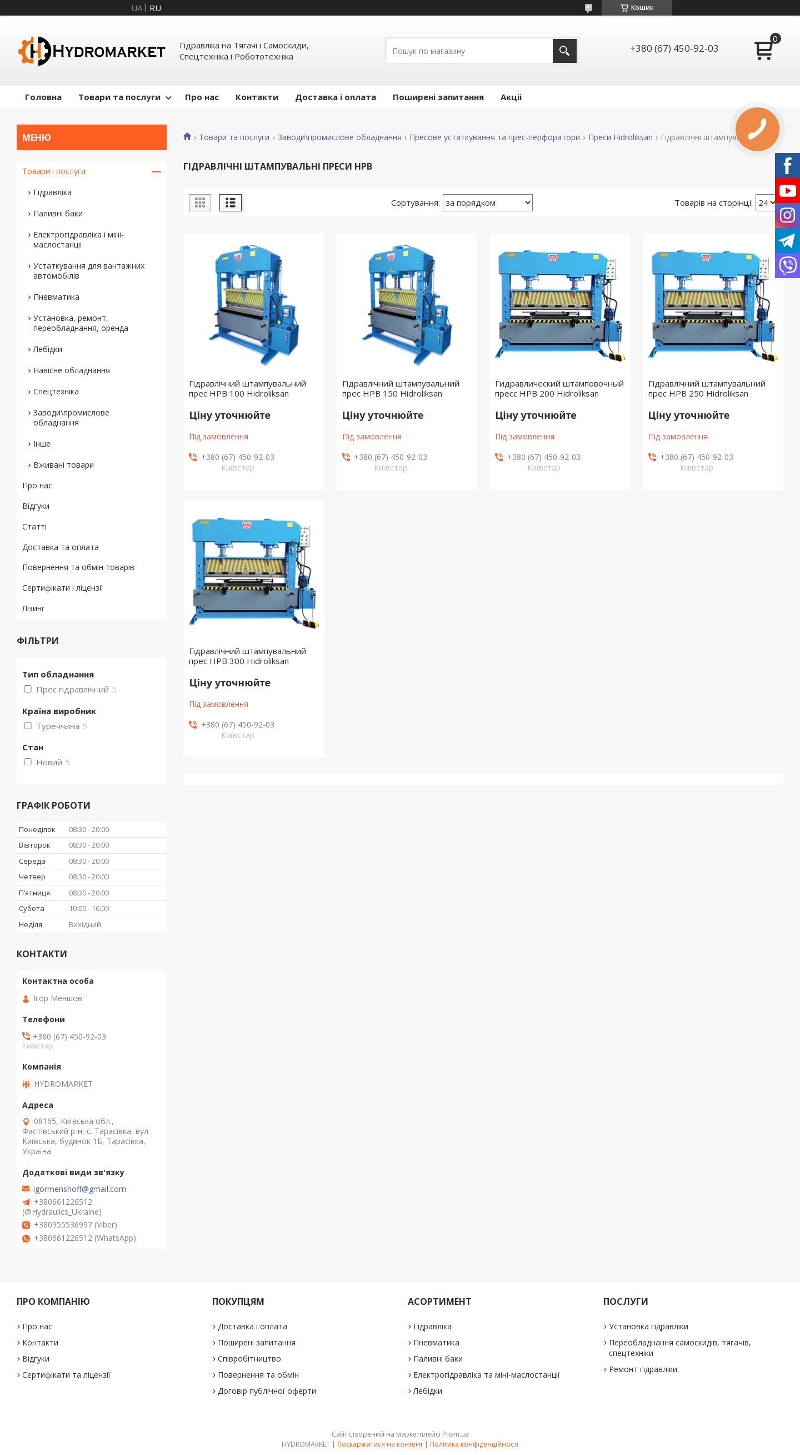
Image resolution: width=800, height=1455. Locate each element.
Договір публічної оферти (267, 1390)
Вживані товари (63, 464)
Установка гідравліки (648, 1326)
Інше (42, 443)
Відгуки (35, 506)
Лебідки (47, 349)
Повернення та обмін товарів (78, 567)
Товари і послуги (54, 171)
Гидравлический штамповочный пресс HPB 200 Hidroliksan (559, 388)
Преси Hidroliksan (620, 137)
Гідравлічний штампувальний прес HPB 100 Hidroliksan (247, 388)
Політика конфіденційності (474, 1444)
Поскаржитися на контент (380, 1444)
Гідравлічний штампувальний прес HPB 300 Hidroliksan (247, 656)
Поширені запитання (438, 96)
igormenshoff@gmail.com (79, 1189)
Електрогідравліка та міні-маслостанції (486, 1374)
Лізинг (33, 608)
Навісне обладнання (71, 370)
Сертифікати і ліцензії (62, 587)
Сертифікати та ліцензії (66, 1374)
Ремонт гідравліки (643, 1369)
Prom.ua (455, 1434)
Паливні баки (58, 213)
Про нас (202, 96)
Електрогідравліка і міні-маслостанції (78, 239)
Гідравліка (52, 192)
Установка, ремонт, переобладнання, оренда (80, 323)
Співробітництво (249, 1358)
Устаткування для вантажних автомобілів (88, 270)
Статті (34, 526)
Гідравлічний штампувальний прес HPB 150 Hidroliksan (400, 388)
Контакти (257, 96)
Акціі (511, 96)
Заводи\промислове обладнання (340, 137)
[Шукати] (565, 51)
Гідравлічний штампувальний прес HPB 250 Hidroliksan (707, 388)
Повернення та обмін (258, 1374)
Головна (43, 96)
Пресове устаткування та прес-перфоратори (494, 137)
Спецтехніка (56, 391)
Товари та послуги (119, 96)
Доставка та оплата (60, 547)
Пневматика (56, 296)
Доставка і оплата (335, 96)
